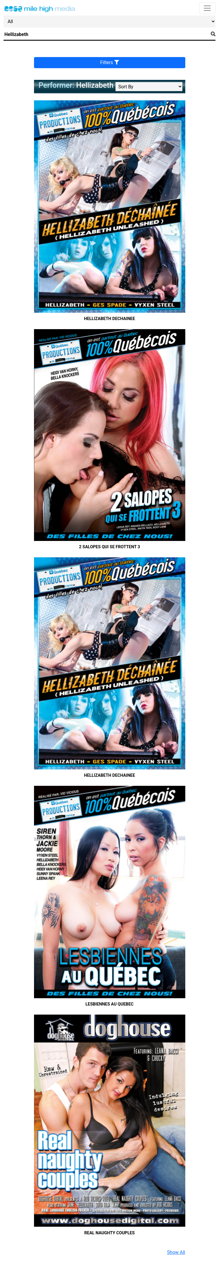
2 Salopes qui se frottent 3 (109, 546)
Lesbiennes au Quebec (110, 1004)
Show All (176, 1252)
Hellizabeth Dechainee (109, 318)
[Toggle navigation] (207, 8)
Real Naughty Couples (109, 1233)
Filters (109, 62)
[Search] (106, 34)
